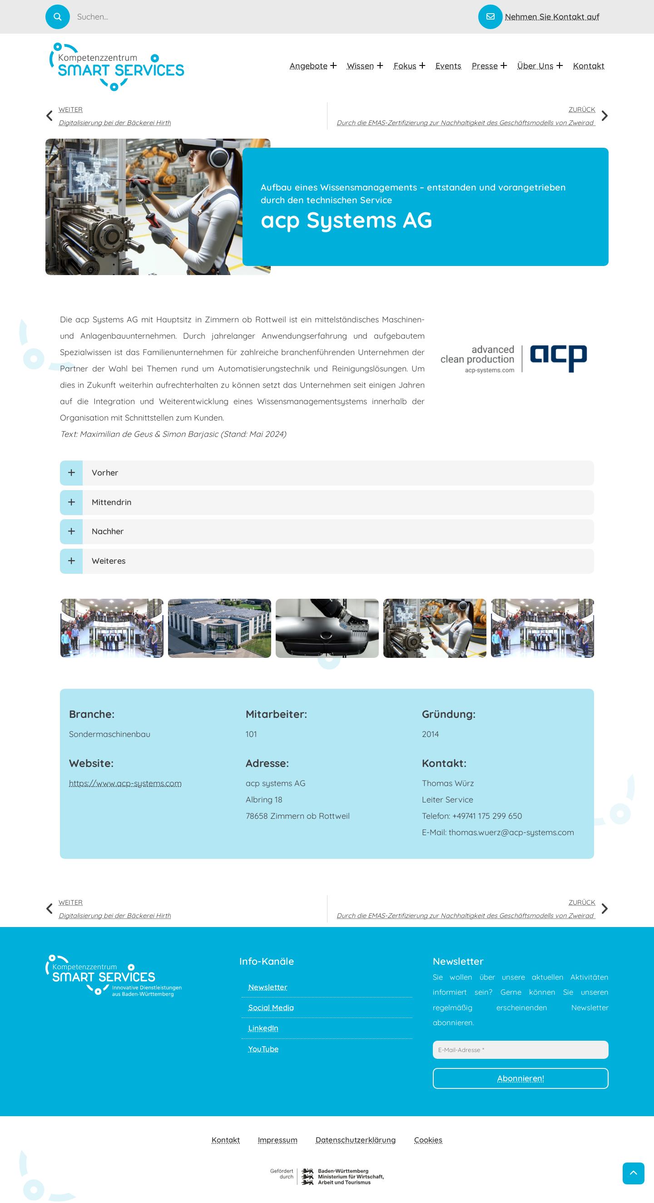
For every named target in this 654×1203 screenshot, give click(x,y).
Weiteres (109, 561)
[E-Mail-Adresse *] (521, 1050)
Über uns (540, 65)
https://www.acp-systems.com (125, 783)
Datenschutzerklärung (356, 1139)
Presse (489, 65)
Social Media (271, 1007)
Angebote (313, 65)
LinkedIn (263, 1028)
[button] (327, 473)
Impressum (277, 1139)
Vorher (105, 472)
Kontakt (588, 65)
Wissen (365, 65)
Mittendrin (112, 502)
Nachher (108, 531)
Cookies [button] (428, 1139)
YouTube (263, 1048)
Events (448, 65)
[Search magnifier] (57, 17)
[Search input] (277, 16)
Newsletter (267, 987)
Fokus (410, 65)
